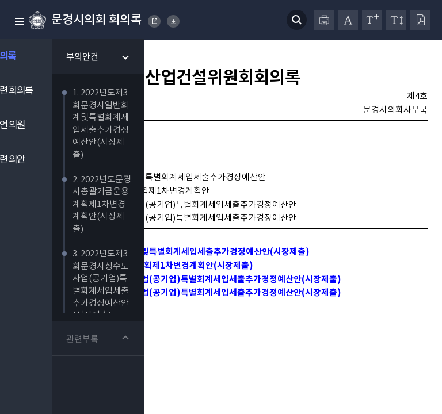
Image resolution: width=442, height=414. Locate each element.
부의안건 (99, 57)
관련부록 (99, 340)
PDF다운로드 (420, 20)
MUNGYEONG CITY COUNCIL (154, 21)
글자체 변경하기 (348, 20)
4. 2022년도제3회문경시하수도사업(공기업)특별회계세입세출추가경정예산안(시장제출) (189, 310)
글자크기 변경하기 (372, 20)
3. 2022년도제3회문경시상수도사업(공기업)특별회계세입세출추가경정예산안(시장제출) (189, 295)
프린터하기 (324, 20)
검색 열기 (297, 20)
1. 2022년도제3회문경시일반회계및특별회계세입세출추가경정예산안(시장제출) (173, 266)
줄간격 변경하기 (396, 20)
